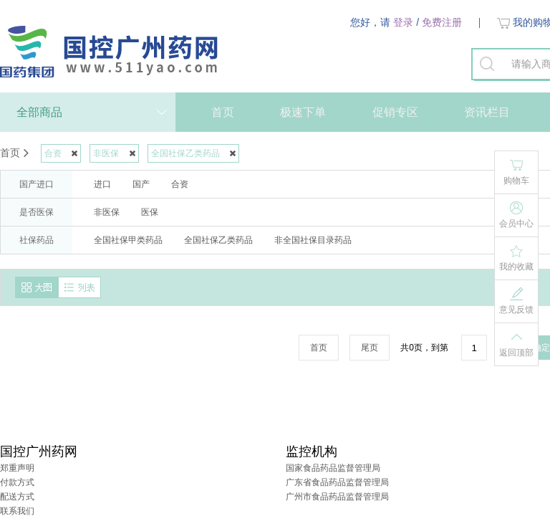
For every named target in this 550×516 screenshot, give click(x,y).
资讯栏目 (487, 112)
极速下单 (303, 112)
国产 (141, 184)
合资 (179, 184)
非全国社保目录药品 (313, 240)
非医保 (107, 212)
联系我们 (17, 511)
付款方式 (17, 482)
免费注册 (442, 22)
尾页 (369, 348)
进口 (102, 184)
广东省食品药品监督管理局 (337, 482)
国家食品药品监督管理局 (333, 468)
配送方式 (17, 497)
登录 (403, 22)
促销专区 (395, 112)
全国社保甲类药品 (128, 240)
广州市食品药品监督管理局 (337, 497)
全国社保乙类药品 (218, 240)
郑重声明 (17, 468)
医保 (149, 212)
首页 (222, 112)
